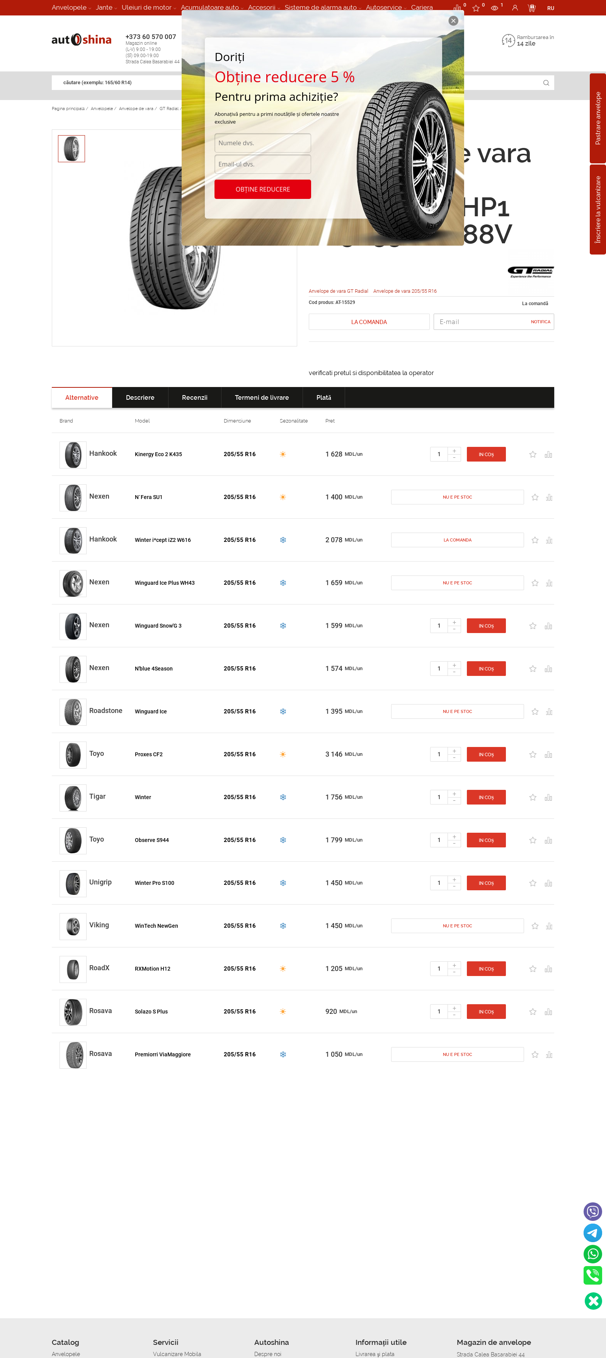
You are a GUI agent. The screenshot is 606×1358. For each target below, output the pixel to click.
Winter (143, 797)
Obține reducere (263, 189)
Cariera (422, 7)
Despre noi (267, 1354)
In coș (486, 454)
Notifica (540, 321)
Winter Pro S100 (154, 883)
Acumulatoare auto (210, 7)
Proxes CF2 (149, 754)
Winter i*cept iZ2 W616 (163, 540)
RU (550, 8)
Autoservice (384, 7)
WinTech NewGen (156, 926)
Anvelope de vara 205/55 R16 (405, 291)
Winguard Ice (151, 711)
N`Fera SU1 (149, 497)
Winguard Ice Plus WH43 (165, 583)
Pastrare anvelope (598, 118)
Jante (104, 7)
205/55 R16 (240, 454)
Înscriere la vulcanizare (598, 209)
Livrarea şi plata (375, 1354)
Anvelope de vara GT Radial (339, 291)
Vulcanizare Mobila (177, 1354)
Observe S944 (152, 840)
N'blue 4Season (154, 668)
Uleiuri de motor (147, 7)
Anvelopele (69, 7)
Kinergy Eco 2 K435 (158, 454)
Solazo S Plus (151, 1011)
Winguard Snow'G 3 (158, 626)
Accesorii (262, 7)
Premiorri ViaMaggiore (163, 1054)
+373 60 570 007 (161, 49)
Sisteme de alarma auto (321, 7)
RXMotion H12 (152, 969)
